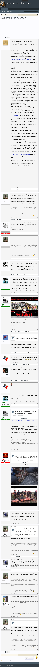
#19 (37, 616)
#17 (37, 568)
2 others (23, 189)
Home (30, 663)
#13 (37, 449)
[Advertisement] (19, 27)
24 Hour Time (9, 663)
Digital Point (16, 664)
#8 (37, 350)
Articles (25, 9)
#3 (37, 231)
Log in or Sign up (24, 0)
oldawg (3, 362)
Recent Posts (9, 11)
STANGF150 (12, 189)
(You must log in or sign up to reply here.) (31, 651)
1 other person (25, 352)
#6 (37, 292)
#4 (37, 256)
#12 (37, 403)
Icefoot (21, 232)
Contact (23, 663)
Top (34, 663)
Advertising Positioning (10, 664)
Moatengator (16, 352)
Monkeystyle (3, 663)
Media (11, 9)
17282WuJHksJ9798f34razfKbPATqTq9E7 (8, 660)
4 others (22, 274)
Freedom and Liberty (8, 18)
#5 (37, 272)
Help (27, 663)
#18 (37, 593)
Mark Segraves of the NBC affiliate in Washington (21, 59)
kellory (12, 217)
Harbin (18, 274)
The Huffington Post (15, 115)
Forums (4, 9)
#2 (37, 217)
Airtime (3, 341)
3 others (20, 219)
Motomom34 (13, 232)
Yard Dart (19, 189)
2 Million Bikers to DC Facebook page (23, 159)
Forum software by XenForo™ (8, 665)
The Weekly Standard (15, 55)
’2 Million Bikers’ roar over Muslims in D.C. (25, 168)
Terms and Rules (31, 664)
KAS (11, 219)
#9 (37, 362)
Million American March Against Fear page (21, 154)
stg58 (13, 219)
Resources (18, 9)
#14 (37, 508)
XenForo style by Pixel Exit (21, 665)
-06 (2, 269)
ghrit (11, 231)
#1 (37, 187)
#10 (37, 378)
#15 (37, 523)
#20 (37, 649)
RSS (37, 663)
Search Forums (3, 11)
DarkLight (4, 603)
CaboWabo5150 (17, 232)
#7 (37, 329)
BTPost (12, 292)
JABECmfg (16, 189)
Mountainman (13, 364)
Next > (9, 37)
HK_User (17, 18)
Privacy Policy (37, 664)
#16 (37, 554)
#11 (37, 389)
